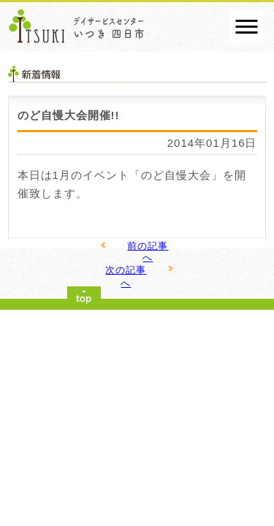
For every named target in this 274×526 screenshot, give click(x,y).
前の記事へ (147, 251)
